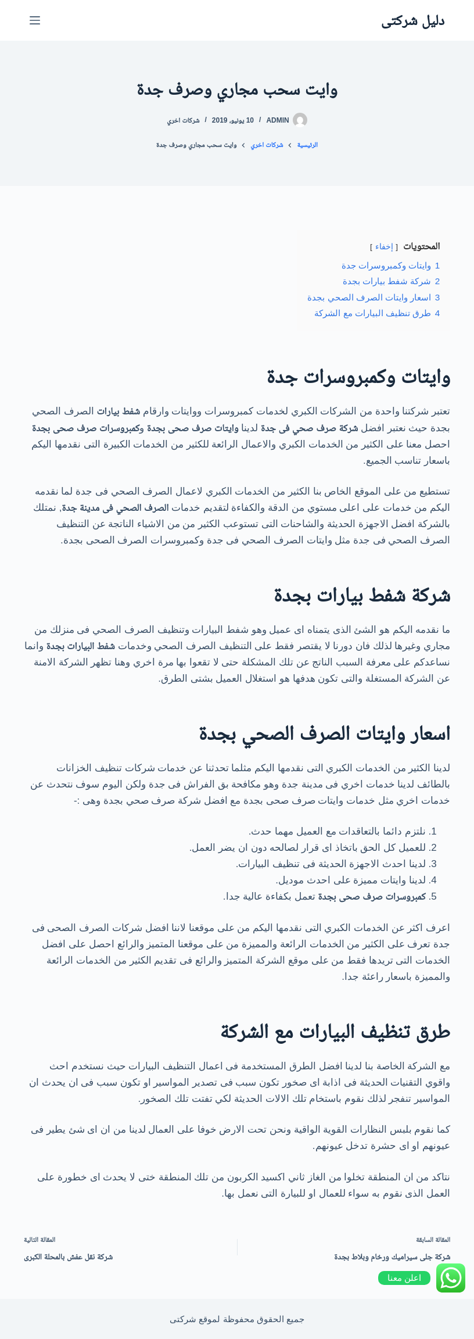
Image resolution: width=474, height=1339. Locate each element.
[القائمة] (35, 20)
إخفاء (384, 246)
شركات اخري (183, 120)
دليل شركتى (412, 20)
